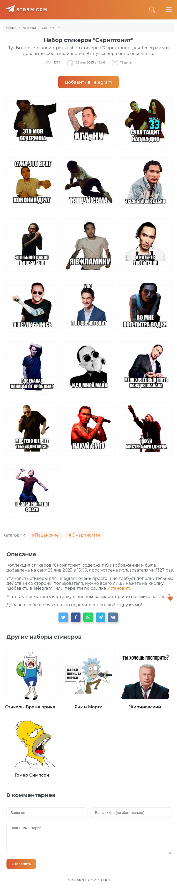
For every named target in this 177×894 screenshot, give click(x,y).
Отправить (21, 864)
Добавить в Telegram (88, 82)
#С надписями (84, 535)
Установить (119, 588)
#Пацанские (45, 535)
